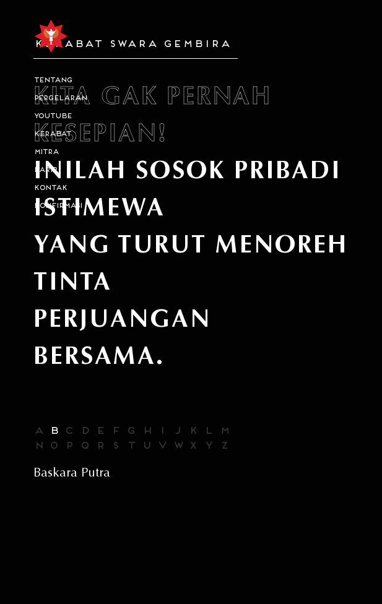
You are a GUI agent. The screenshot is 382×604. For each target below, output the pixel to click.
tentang (52, 80)
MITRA (45, 152)
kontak (50, 188)
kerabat (52, 134)
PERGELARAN (60, 98)
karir (45, 170)
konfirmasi (57, 206)
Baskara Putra (71, 472)
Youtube (52, 116)
